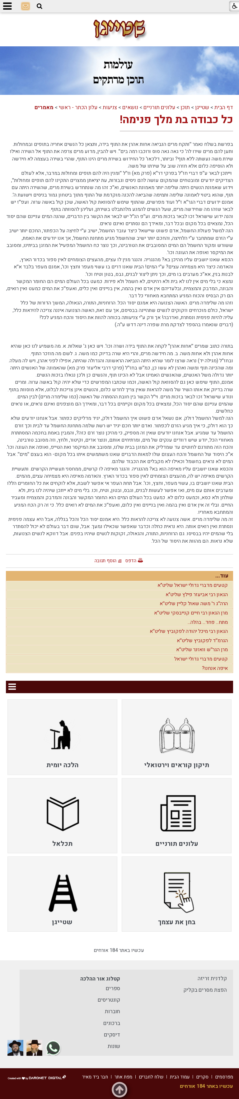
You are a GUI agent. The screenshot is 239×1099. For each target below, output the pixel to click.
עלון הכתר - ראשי (78, 107)
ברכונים (111, 1023)
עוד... (221, 576)
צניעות (110, 107)
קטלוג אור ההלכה (100, 979)
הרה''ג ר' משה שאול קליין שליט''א (194, 603)
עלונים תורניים (159, 107)
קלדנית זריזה (212, 978)
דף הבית (223, 107)
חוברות (112, 1011)
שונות (114, 1046)
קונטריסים (109, 1000)
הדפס (130, 560)
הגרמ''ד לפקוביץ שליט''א (202, 640)
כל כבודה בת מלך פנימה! (176, 120)
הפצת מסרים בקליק (205, 990)
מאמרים (44, 107)
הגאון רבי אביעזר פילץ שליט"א (197, 594)
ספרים (113, 988)
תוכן (185, 107)
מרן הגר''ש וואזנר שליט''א (202, 649)
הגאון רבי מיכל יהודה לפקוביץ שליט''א (189, 631)
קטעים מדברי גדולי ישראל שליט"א (192, 585)
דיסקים (112, 1035)
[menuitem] (177, 737)
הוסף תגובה (105, 560)
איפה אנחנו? (215, 668)
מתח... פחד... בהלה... (208, 622)
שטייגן (202, 107)
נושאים (130, 107)
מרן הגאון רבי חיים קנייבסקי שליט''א (191, 613)
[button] (39, 6)
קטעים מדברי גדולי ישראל (201, 659)
